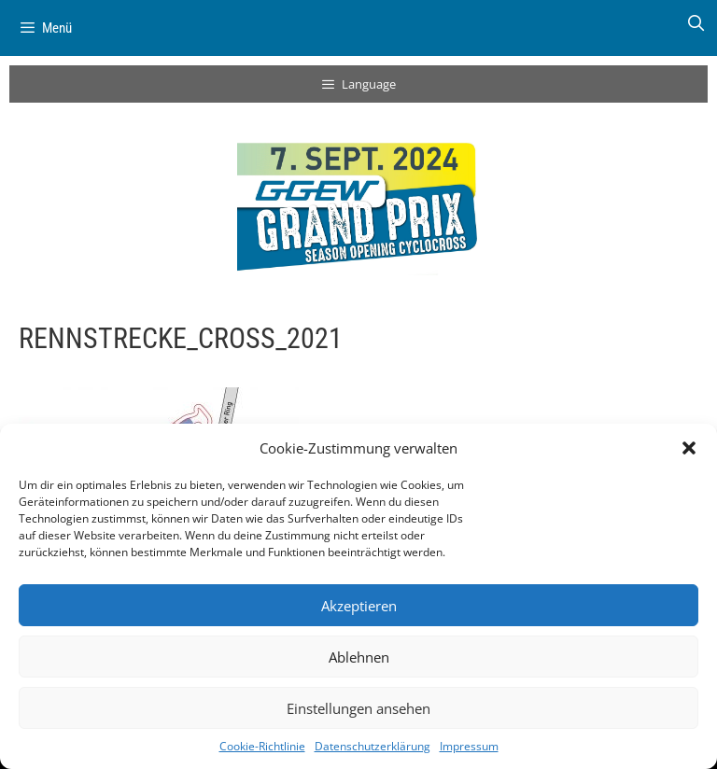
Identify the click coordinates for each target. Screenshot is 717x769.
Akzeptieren (359, 605)
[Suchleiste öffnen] (695, 23)
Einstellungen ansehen (358, 708)
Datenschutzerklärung (372, 746)
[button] (689, 448)
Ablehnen (359, 657)
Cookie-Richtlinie (262, 746)
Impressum (469, 746)
